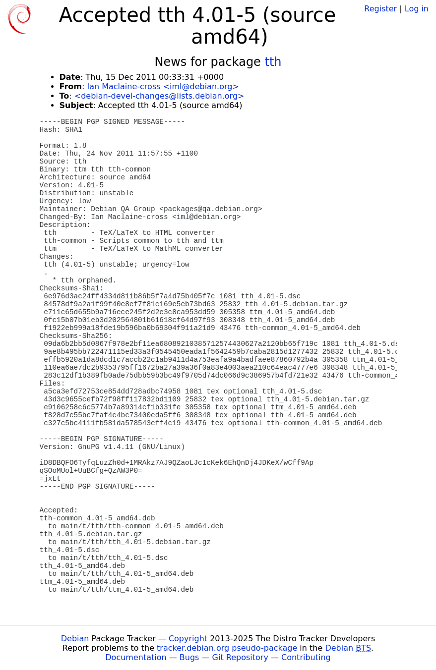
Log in (417, 8)
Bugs (189, 657)
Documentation (135, 657)
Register (380, 8)
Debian (75, 638)
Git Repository (240, 657)
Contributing (306, 657)
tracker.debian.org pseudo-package (227, 648)
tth (273, 62)
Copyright (188, 638)
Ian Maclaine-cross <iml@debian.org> (163, 86)
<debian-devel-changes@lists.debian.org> (159, 96)
